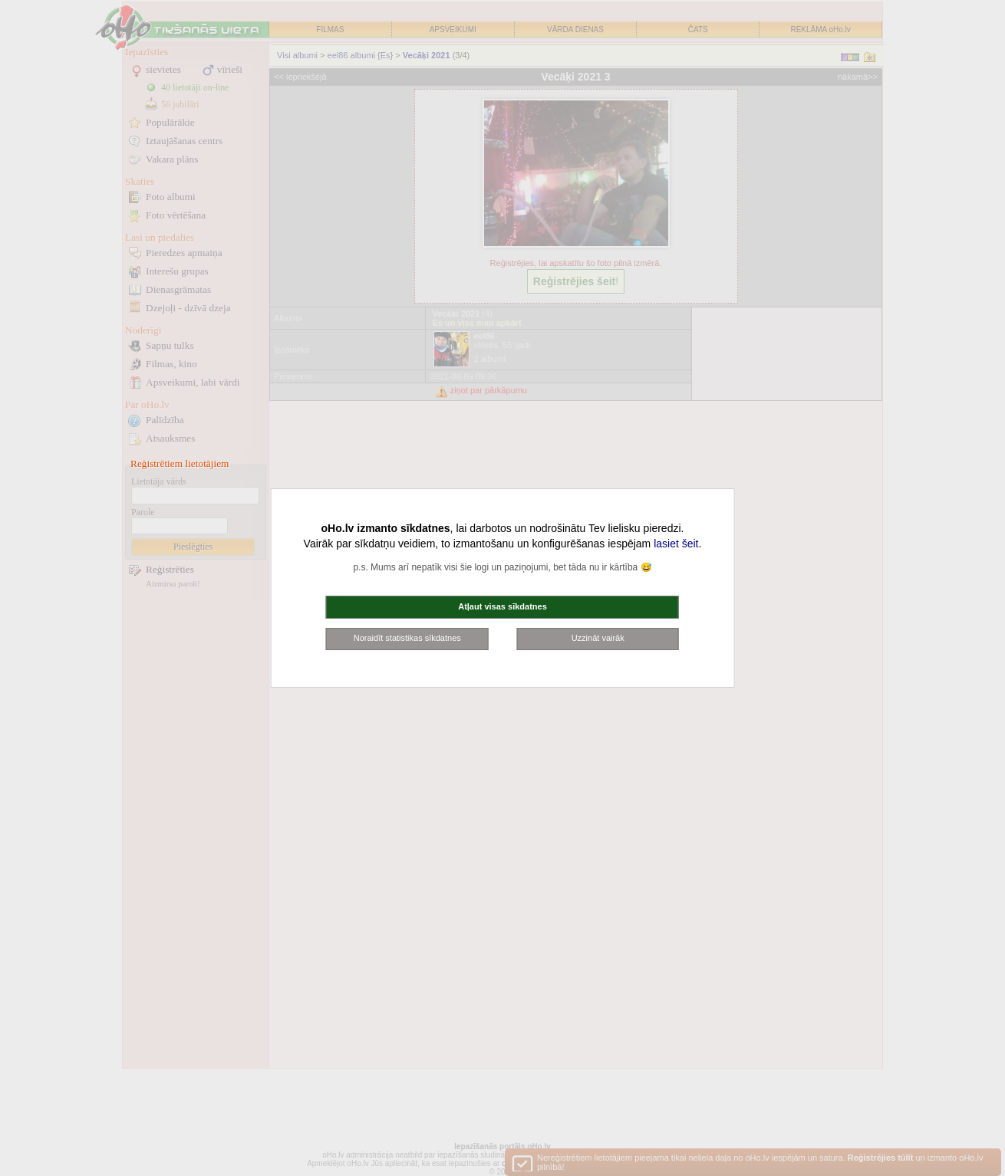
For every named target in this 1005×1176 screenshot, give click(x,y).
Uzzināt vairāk (598, 637)
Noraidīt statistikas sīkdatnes (407, 637)
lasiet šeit (676, 543)
